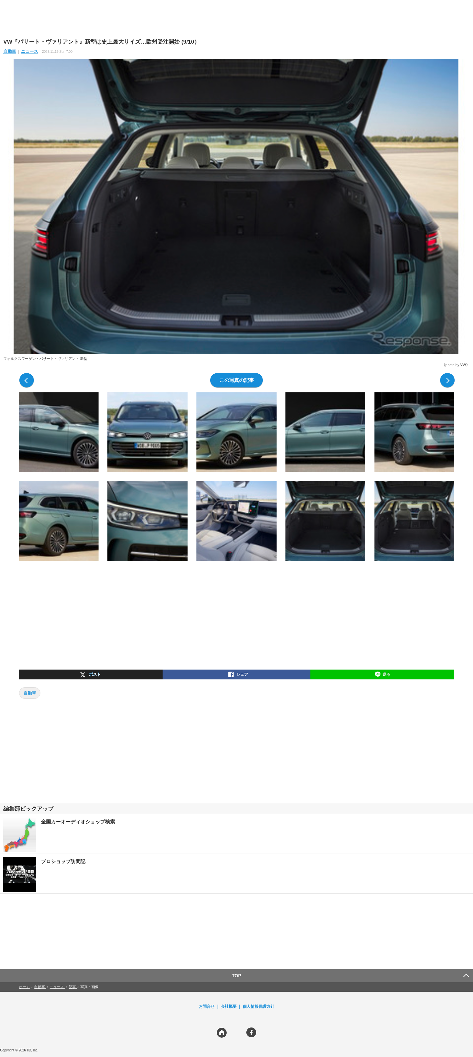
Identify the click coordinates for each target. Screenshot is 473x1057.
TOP (236, 975)
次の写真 (447, 380)
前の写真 (26, 380)
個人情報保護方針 (258, 1006)
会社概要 (228, 1006)
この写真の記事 (236, 380)
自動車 (9, 51)
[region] (236, 18)
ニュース (29, 51)
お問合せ (206, 1006)
